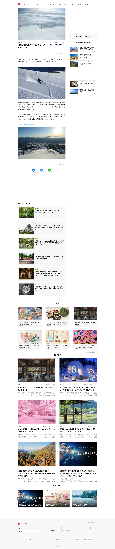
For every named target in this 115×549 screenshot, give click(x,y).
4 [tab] (58, 510)
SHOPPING (79, 4)
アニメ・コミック (77, 539)
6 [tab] (63, 510)
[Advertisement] (41, 186)
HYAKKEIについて (54, 530)
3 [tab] (56, 510)
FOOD (65, 4)
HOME (38, 4)
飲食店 (30, 539)
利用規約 (63, 530)
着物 (85, 539)
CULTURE (53, 4)
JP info (87, 4)
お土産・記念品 (56, 539)
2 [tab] (54, 510)
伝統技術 (90, 539)
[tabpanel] (57, 498)
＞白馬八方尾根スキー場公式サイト (28, 124)
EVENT (72, 4)
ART (60, 4)
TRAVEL (45, 4)
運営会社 (69, 530)
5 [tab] (61, 510)
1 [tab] (51, 510)
